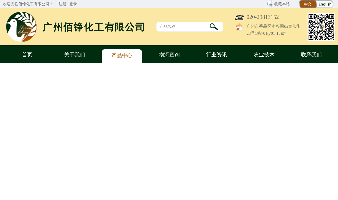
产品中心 (121, 55)
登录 (73, 4)
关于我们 (74, 55)
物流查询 (169, 55)
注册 (62, 4)
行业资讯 (216, 55)
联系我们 (311, 55)
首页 (27, 55)
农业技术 (264, 55)
